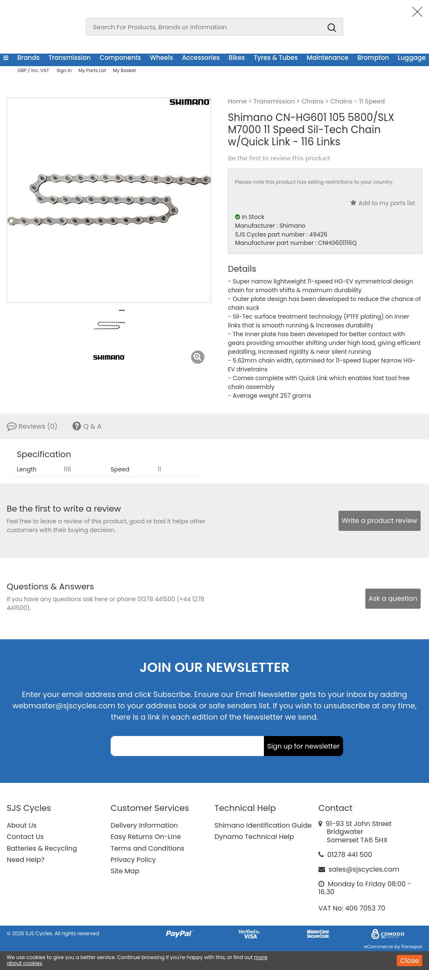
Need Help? (25, 860)
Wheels (161, 57)
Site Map (125, 871)
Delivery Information (144, 825)
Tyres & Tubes (276, 57)
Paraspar (411, 946)
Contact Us (25, 836)
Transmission (70, 57)
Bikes (237, 57)
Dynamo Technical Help (254, 836)
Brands (28, 57)
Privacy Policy (133, 860)
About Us (21, 825)
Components (120, 57)
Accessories (201, 57)
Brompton (373, 57)
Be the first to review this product (279, 158)
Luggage (412, 57)
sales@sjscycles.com (363, 869)
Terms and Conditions (147, 848)
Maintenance (328, 57)
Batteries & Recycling (42, 848)
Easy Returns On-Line (146, 836)
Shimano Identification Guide (263, 825)
